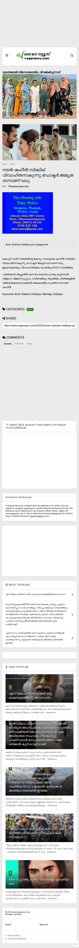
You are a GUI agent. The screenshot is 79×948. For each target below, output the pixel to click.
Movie (12, 164)
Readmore (51, 713)
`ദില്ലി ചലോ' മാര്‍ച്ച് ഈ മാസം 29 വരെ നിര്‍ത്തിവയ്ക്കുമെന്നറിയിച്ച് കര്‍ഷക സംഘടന (37, 833)
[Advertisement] (39, 25)
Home (4, 164)
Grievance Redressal (17, 939)
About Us (44, 924)
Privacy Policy (14, 935)
